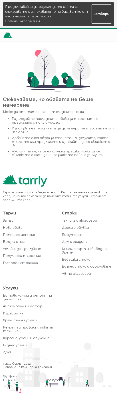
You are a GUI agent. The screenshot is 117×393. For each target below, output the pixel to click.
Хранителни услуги (20, 320)
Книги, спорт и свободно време (84, 250)
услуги (53, 123)
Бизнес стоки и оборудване (86, 266)
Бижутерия (72, 235)
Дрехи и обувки (75, 228)
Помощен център (19, 235)
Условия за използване (22, 249)
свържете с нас (26, 155)
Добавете (21, 138)
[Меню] (108, 35)
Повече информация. (23, 21)
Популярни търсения (22, 256)
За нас (8, 220)
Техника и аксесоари (79, 220)
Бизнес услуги (15, 345)
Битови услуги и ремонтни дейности (27, 297)
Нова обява (12, 228)
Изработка (13, 313)
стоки (38, 123)
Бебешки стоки (76, 260)
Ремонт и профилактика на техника (28, 329)
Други (8, 352)
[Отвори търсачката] (97, 35)
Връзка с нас (13, 242)
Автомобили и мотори (23, 306)
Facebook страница (20, 263)
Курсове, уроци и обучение (26, 338)
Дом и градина (74, 242)
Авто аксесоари (76, 274)
